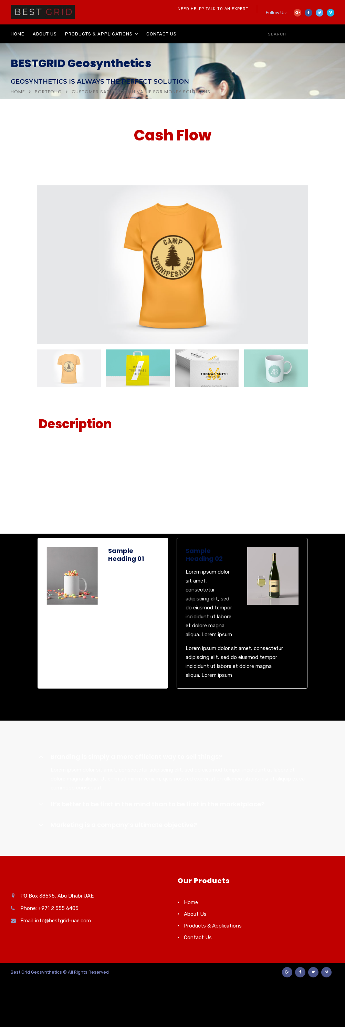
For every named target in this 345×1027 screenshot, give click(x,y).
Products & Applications (99, 33)
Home (17, 33)
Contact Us (161, 33)
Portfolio (48, 91)
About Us (45, 33)
